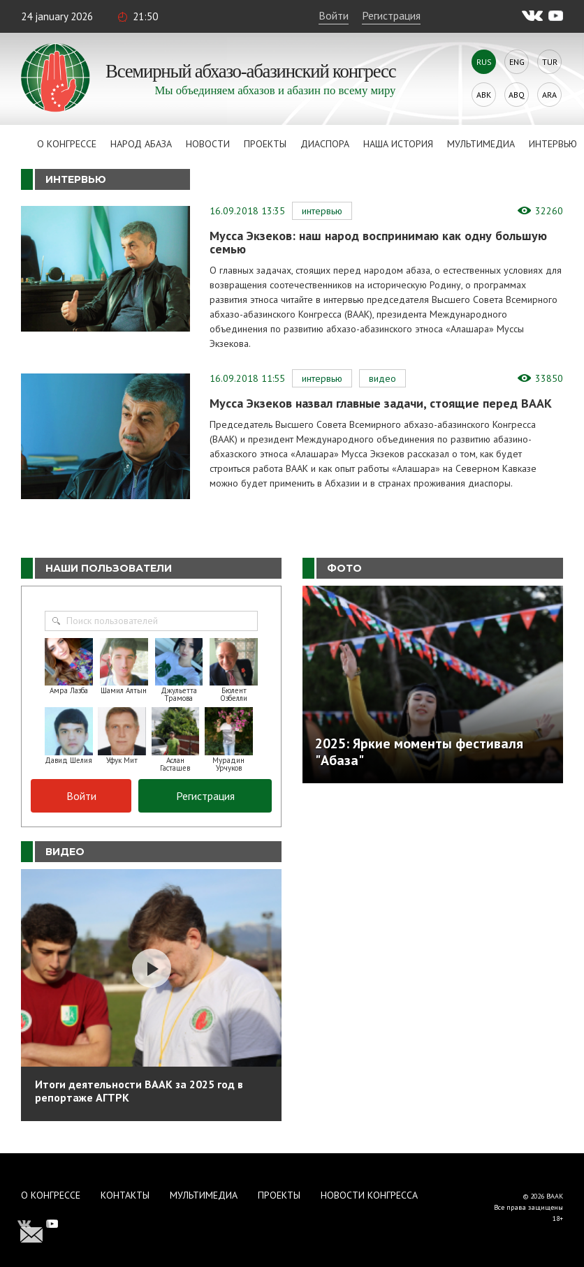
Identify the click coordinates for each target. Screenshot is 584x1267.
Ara (549, 94)
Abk (483, 94)
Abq (517, 94)
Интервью (553, 144)
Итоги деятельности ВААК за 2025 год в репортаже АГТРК (139, 1090)
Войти (334, 15)
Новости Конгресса (369, 1195)
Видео (382, 378)
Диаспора (324, 144)
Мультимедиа (481, 144)
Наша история (398, 144)
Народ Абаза (141, 144)
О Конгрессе (66, 144)
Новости (208, 144)
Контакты (125, 1195)
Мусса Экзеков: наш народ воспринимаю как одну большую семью (378, 242)
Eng (517, 62)
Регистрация (391, 15)
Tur (549, 62)
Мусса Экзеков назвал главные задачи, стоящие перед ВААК (381, 403)
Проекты (265, 144)
